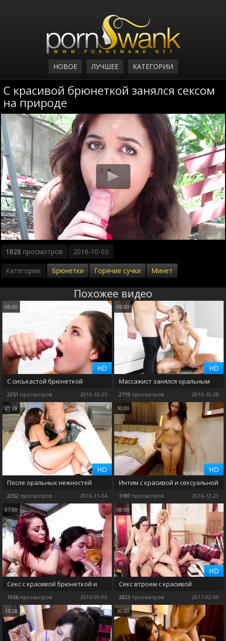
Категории (153, 66)
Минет (162, 270)
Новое (65, 66)
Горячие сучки (117, 270)
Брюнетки (68, 270)
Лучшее (104, 66)
